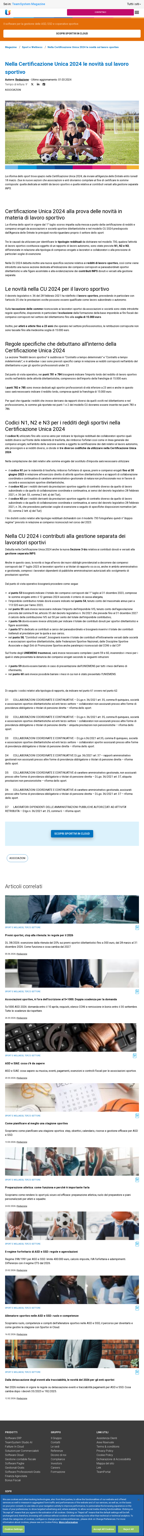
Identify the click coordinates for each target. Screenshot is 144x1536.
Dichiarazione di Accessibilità (114, 1459)
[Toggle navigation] (137, 12)
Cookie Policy (105, 1455)
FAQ (7, 1501)
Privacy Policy (105, 1450)
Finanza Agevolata (16, 1476)
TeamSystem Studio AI (18, 1442)
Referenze (57, 1450)
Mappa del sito (105, 1463)
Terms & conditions (108, 1446)
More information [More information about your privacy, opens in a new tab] (68, 1530)
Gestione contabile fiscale (20, 1459)
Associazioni (13, 89)
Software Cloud (14, 1455)
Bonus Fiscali (13, 1480)
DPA (7, 1497)
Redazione (22, 79)
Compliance (58, 1459)
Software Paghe (14, 1463)
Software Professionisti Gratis (22, 1471)
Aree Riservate (105, 1442)
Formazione (58, 1471)
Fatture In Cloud (14, 1446)
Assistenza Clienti (107, 1438)
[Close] (138, 1507)
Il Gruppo (56, 1438)
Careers (55, 1467)
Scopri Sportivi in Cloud (72, 833)
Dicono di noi (58, 1455)
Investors (56, 1463)
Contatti (55, 1442)
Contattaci (100, 12)
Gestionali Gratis (14, 1467)
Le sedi (55, 1446)
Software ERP (13, 1438)
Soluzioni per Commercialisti (22, 1450)
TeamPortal (103, 1471)
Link (99, 1467)
